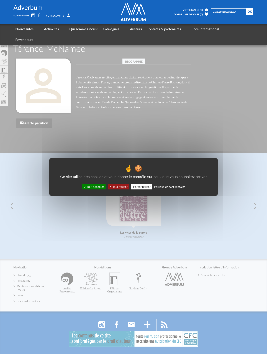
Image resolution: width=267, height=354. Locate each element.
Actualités (45, 29)
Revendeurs (208, 29)
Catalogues (99, 29)
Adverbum (28, 8)
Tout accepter (94, 186)
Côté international (181, 29)
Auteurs (118, 29)
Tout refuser (118, 186)
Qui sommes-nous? (72, 29)
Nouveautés (24, 29)
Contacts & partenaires (146, 29)
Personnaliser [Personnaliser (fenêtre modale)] (142, 186)
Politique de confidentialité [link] (169, 186)
